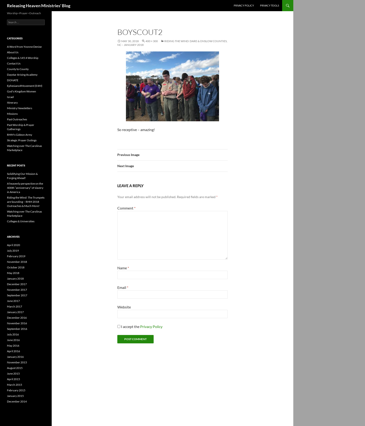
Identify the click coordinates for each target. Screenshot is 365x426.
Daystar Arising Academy (22, 74)
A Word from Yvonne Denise (24, 46)
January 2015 (15, 396)
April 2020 (13, 245)
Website (124, 307)
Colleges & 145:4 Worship (22, 58)
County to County (18, 69)
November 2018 (17, 262)
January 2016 (15, 356)
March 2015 (14, 384)
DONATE (12, 80)
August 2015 (15, 368)
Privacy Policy (244, 5)
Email (122, 287)
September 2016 (17, 329)
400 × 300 (151, 41)
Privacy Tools (269, 5)
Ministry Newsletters (19, 108)
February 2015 (16, 390)
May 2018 (13, 273)
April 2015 (13, 379)
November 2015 (17, 362)
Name (123, 268)
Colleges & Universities (20, 221)
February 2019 (16, 256)
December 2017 (17, 284)
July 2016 (13, 334)
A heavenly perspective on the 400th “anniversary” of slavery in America (25, 188)
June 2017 (13, 301)
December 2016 (17, 317)
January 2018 (15, 278)
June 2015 (13, 373)
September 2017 (17, 295)
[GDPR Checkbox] (118, 326)
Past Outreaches (17, 119)
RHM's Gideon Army (19, 134)
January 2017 (15, 312)
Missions (12, 113)
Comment (126, 208)
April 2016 (13, 351)
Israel (10, 97)
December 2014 (17, 401)
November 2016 (17, 323)
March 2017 (14, 306)
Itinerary (12, 102)
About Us (12, 52)
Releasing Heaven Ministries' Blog (38, 5)
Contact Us (13, 63)
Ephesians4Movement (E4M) (24, 86)
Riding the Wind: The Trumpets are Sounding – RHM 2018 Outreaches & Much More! (25, 202)
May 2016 (13, 345)
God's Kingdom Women (21, 91)
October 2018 (15, 267)
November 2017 (17, 289)
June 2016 (13, 340)
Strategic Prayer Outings (22, 140)
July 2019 (13, 250)
